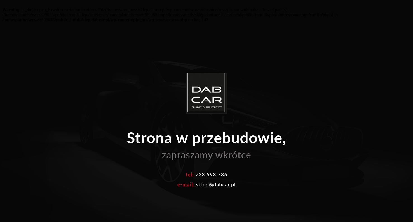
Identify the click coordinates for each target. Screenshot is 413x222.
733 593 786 (211, 164)
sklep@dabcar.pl (216, 174)
